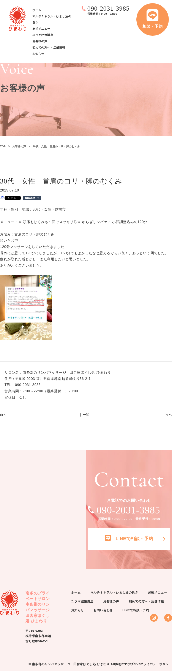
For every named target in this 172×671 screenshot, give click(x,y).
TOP (3, 146)
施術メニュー (41, 29)
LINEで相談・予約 (135, 610)
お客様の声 (39, 41)
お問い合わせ (103, 610)
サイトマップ (124, 664)
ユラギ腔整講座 (42, 35)
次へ (169, 414)
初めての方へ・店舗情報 (48, 47)
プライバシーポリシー (156, 664)
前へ (3, 414)
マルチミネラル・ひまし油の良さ (114, 592)
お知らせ (38, 53)
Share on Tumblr (32, 198)
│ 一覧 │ (86, 414)
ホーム (36, 10)
